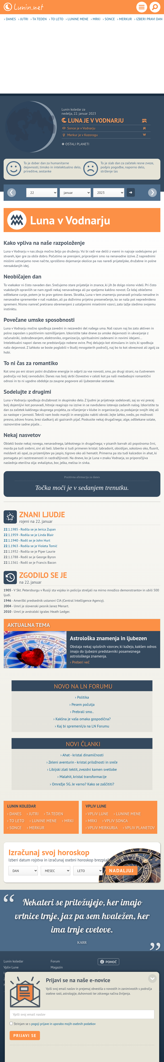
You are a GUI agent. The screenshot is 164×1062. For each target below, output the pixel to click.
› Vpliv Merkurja (101, 827)
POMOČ (111, 962)
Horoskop (10, 973)
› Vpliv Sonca (115, 820)
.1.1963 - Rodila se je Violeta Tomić (30, 546)
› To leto (56, 19)
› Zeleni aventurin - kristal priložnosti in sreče (82, 762)
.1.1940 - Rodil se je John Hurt (27, 540)
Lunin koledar (13, 961)
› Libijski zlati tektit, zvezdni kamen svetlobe (82, 769)
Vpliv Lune (11, 967)
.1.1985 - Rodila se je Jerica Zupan (30, 529)
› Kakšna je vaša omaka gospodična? (82, 718)
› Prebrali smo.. (82, 711)
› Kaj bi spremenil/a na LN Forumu (82, 726)
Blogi (54, 973)
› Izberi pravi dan (148, 19)
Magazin (57, 967)
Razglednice (59, 979)
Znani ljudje (42, 514)
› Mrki (95, 19)
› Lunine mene (77, 19)
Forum (55, 961)
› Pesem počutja (81, 704)
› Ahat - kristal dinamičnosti (82, 754)
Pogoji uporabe (108, 984)
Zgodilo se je (43, 575)
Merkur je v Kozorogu (106, 135)
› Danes (10, 19)
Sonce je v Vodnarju (106, 128)
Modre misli (12, 985)
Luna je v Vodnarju (106, 120)
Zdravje (9, 979)
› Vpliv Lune (96, 813)
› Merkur (124, 19)
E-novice (57, 985)
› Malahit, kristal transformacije (82, 776)
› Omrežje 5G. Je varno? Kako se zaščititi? (82, 784)
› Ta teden (39, 19)
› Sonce (109, 19)
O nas (102, 973)
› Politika (82, 697)
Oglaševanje (106, 979)
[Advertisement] (82, 60)
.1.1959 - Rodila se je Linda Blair (28, 535)
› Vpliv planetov (139, 827)
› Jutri (23, 19)
